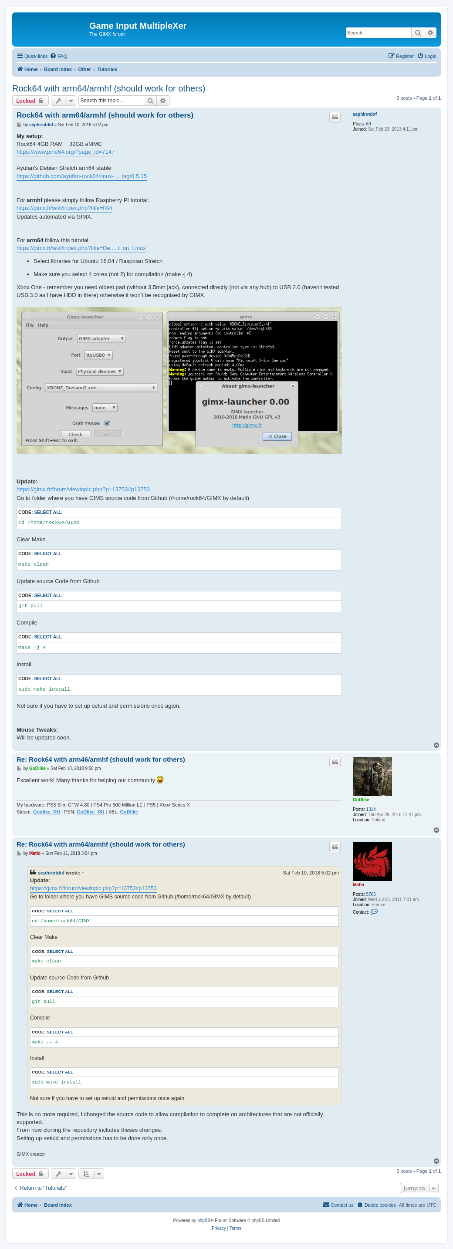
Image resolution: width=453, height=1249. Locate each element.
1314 (371, 809)
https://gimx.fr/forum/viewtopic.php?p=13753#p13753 (83, 489)
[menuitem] (58, 56)
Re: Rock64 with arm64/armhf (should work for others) (101, 844)
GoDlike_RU (91, 811)
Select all (48, 512)
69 (368, 124)
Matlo (358, 884)
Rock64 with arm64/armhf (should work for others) (109, 88)
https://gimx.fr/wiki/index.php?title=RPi (64, 208)
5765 (371, 894)
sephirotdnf (365, 114)
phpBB (203, 1220)
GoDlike (361, 799)
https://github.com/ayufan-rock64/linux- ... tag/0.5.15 (82, 176)
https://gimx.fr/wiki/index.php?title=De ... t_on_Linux (81, 248)
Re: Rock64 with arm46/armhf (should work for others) (101, 759)
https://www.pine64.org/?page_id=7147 (66, 152)
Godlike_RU (46, 811)
